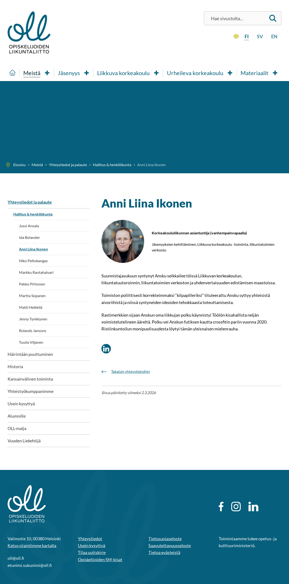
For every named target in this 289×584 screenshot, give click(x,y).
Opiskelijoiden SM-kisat (100, 559)
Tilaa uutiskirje (92, 552)
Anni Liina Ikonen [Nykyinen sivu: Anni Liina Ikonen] (33, 249)
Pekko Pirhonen (32, 284)
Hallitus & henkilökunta (32, 214)
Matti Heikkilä (30, 307)
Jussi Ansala (29, 225)
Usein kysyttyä (21, 403)
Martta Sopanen (32, 295)
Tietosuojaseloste (165, 538)
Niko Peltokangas (33, 260)
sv (260, 36)
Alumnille (17, 416)
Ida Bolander (29, 237)
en (274, 36)
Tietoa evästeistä (164, 552)
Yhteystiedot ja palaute (30, 202)
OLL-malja (17, 428)
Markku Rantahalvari (36, 272)
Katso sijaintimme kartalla (32, 545)
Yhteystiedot (90, 538)
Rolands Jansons (32, 330)
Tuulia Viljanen (31, 342)
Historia (15, 366)
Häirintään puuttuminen (30, 354)
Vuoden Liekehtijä (24, 440)
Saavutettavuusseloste (169, 545)
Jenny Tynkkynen (33, 319)
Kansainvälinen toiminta (30, 378)
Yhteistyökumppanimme (30, 391)
